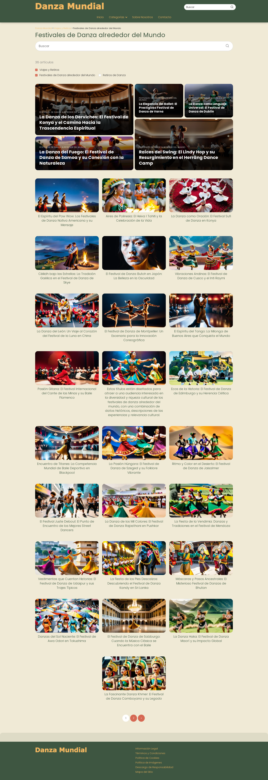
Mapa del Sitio (144, 772)
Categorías (116, 17)
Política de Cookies (147, 758)
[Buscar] (232, 7)
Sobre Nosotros (142, 17)
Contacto (164, 17)
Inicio (100, 17)
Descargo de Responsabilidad (154, 767)
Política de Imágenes (148, 762)
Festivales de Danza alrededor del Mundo (65, 75)
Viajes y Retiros (47, 70)
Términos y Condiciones (150, 753)
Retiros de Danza (112, 75)
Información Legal (146, 748)
